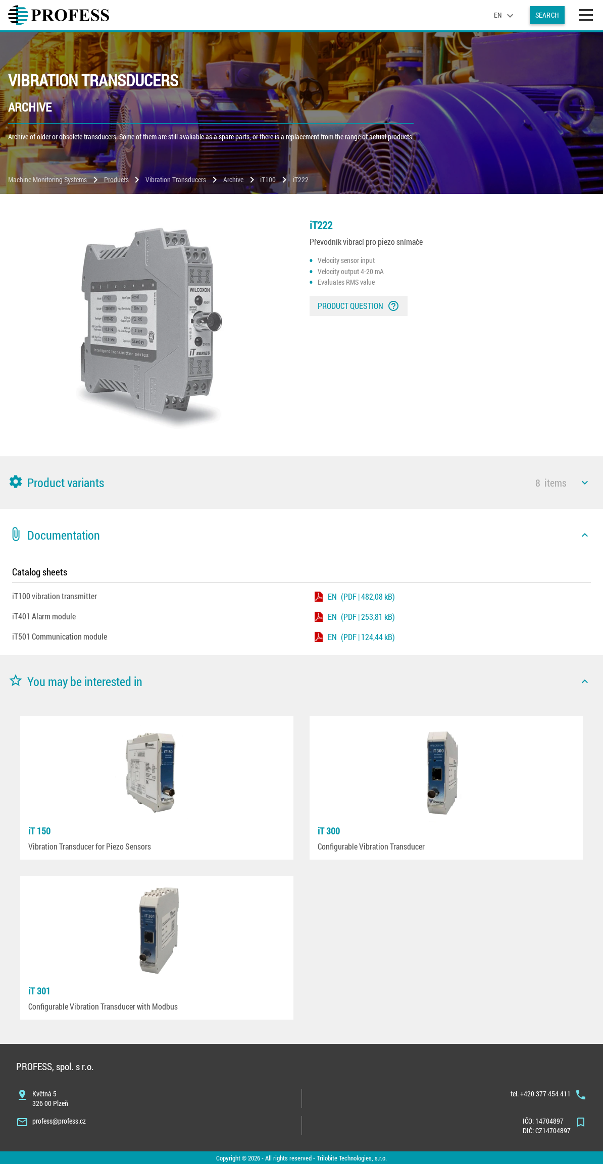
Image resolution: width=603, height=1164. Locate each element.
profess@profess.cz (59, 1121)
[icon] (585, 482)
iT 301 (39, 991)
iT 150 (39, 831)
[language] (505, 15)
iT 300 (329, 831)
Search (547, 15)
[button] (301, 482)
